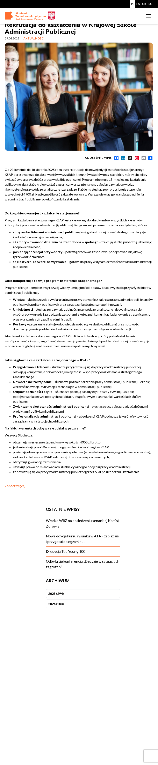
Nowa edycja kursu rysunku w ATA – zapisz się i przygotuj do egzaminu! (82, 539)
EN (138, 4)
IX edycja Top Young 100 (65, 551)
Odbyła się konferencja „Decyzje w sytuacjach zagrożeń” (82, 564)
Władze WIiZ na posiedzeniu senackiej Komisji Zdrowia (83, 523)
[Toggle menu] (148, 16)
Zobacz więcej (15, 486)
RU (150, 4)
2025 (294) (56, 593)
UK (144, 4)
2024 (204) (56, 604)
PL (132, 4)
